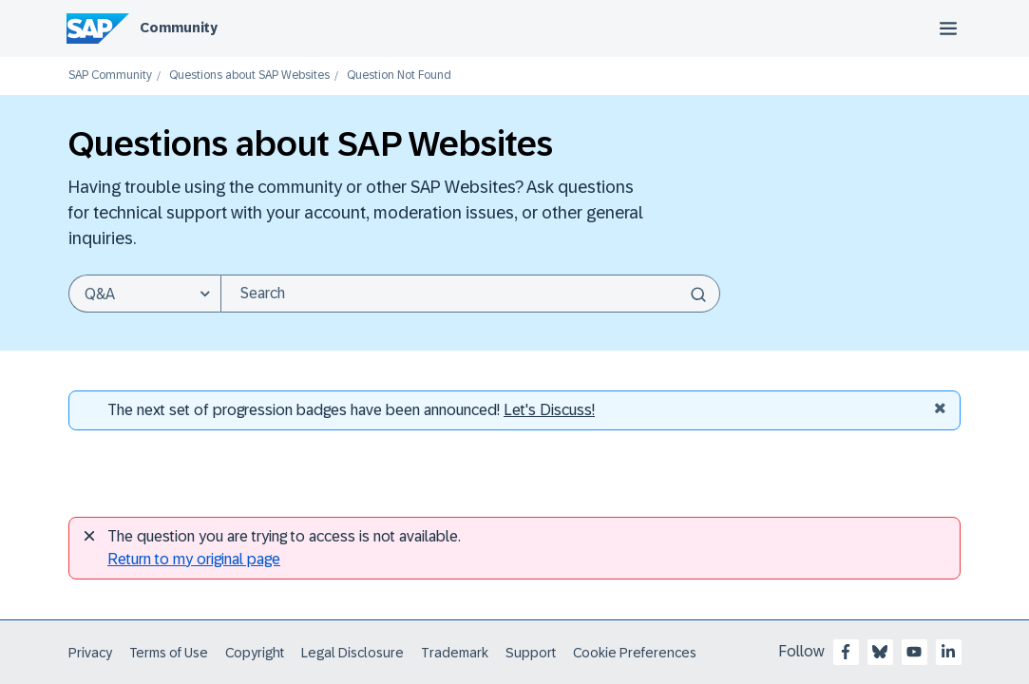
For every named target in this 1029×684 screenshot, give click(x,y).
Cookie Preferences (634, 652)
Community (179, 27)
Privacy (90, 652)
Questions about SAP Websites (249, 75)
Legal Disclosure (352, 652)
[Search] (470, 294)
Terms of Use (168, 652)
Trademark (454, 652)
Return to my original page (193, 559)
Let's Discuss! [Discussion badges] (549, 410)
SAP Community (110, 75)
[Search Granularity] (144, 294)
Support (530, 652)
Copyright (254, 652)
